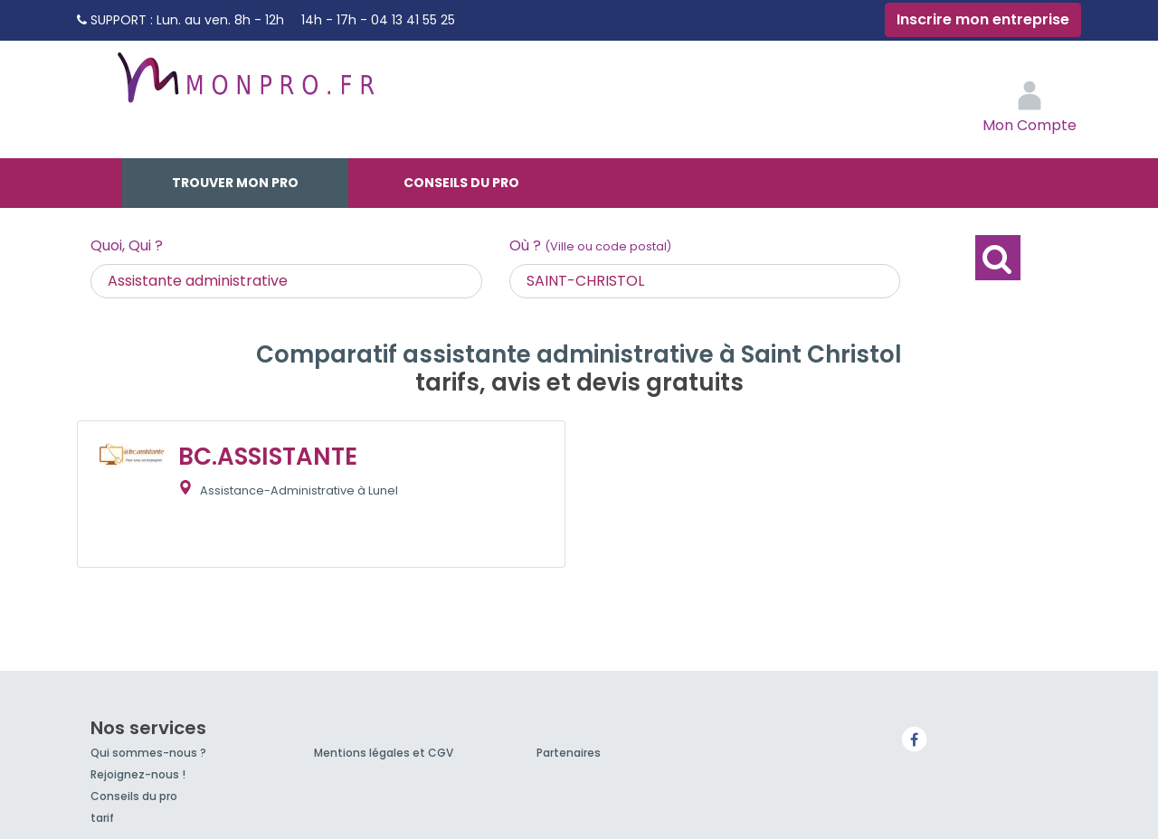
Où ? (590, 245)
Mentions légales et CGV (383, 752)
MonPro (244, 86)
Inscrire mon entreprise (983, 19)
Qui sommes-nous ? (148, 752)
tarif (102, 817)
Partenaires (568, 752)
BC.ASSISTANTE (267, 456)
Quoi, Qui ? (126, 245)
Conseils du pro (461, 183)
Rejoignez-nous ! (137, 774)
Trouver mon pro (235, 183)
